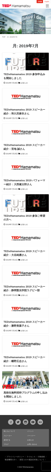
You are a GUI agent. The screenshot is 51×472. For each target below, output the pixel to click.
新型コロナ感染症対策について (32, 460)
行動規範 (41, 457)
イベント (30, 431)
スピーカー (8, 436)
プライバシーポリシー (15, 457)
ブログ (6, 444)
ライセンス (31, 457)
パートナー (31, 436)
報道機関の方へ (11, 460)
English (47, 1)
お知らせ (30, 440)
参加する (7, 440)
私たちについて (9, 431)
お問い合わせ (32, 444)
